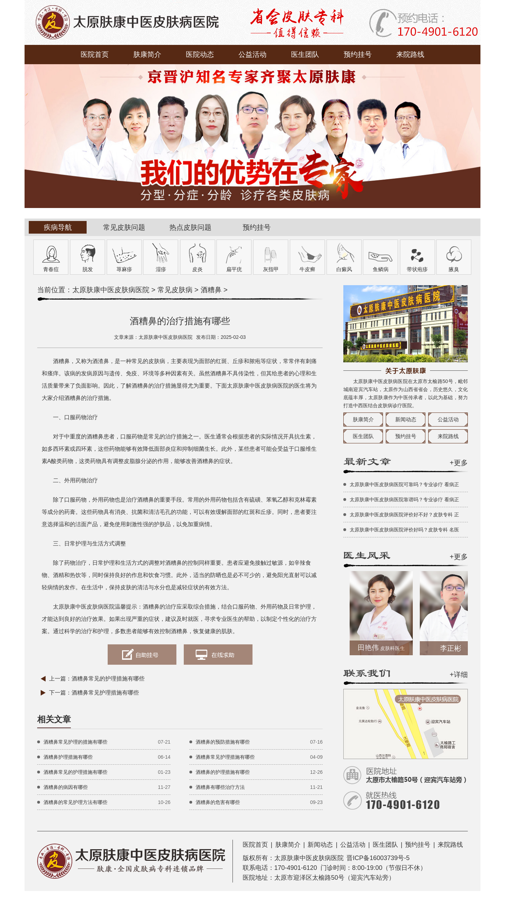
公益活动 (252, 54)
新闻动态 (405, 419)
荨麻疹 (124, 269)
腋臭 (454, 269)
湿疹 (161, 269)
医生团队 (305, 54)
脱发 (87, 269)
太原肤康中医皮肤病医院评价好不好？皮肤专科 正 (404, 514)
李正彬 (452, 648)
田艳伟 (382, 647)
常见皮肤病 (175, 290)
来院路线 (410, 54)
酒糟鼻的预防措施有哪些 (223, 742)
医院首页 (95, 54)
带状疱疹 (417, 269)
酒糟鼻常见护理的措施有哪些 (75, 742)
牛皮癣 (307, 269)
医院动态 (200, 54)
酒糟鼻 (211, 290)
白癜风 (344, 269)
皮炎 (197, 269)
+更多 (459, 463)
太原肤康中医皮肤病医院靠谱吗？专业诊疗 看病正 (404, 499)
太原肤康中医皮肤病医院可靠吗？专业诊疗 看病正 (404, 484)
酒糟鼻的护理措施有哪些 (223, 772)
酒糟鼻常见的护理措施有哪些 (108, 679)
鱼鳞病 (381, 269)
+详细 (459, 674)
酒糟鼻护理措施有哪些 (68, 757)
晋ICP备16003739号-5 (378, 857)
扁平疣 (234, 269)
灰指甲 (271, 269)
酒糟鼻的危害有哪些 (218, 802)
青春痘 (51, 269)
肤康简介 (147, 54)
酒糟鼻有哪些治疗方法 (220, 787)
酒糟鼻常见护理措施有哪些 (105, 693)
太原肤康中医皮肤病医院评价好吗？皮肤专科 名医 (404, 529)
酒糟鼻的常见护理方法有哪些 (75, 802)
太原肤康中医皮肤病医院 (110, 290)
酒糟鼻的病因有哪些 (65, 787)
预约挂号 (358, 54)
